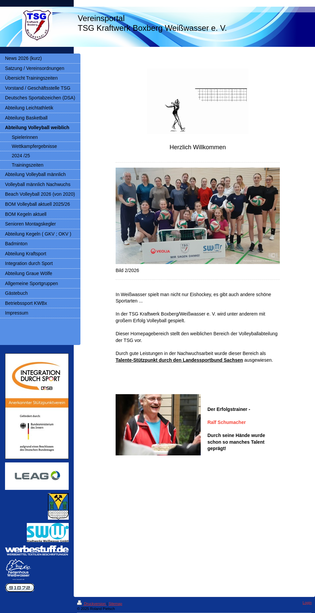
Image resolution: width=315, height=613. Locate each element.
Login (307, 603)
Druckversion (92, 604)
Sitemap (115, 604)
